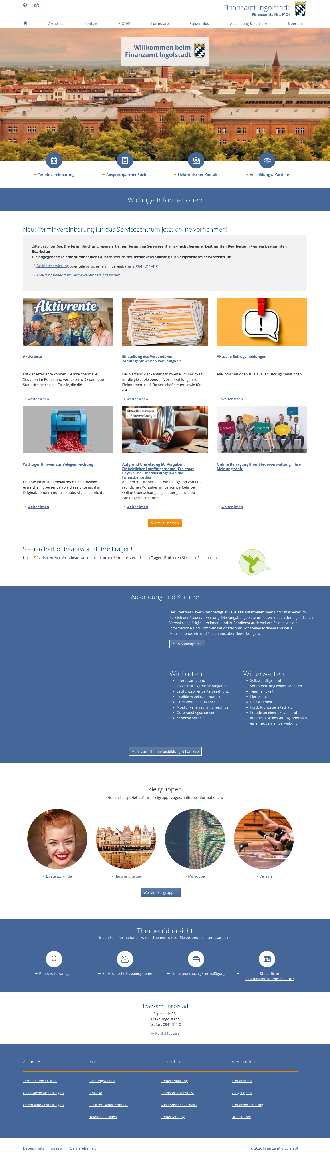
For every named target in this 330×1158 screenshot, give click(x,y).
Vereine (266, 876)
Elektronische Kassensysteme (127, 973)
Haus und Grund (128, 876)
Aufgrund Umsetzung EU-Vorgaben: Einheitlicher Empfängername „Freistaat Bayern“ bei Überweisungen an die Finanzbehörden (158, 471)
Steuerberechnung (247, 1104)
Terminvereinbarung (56, 174)
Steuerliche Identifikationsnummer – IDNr (269, 976)
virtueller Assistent (54, 557)
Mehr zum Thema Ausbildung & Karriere (165, 751)
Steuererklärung (174, 1080)
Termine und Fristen (40, 1080)
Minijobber (197, 876)
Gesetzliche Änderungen (43, 1092)
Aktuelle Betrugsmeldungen (241, 356)
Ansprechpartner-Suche (127, 174)
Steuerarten (242, 1080)
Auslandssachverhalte (179, 1104)
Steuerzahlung (173, 1116)
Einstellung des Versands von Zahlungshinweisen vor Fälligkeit (151, 358)
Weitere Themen (165, 523)
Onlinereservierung (52, 265)
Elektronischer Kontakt (198, 174)
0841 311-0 (172, 1024)
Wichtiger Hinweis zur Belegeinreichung (58, 464)
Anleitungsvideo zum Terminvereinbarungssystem (78, 275)
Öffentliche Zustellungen (43, 1104)
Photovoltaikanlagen (56, 973)
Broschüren (241, 1116)
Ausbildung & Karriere (269, 174)
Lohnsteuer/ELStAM (177, 1092)
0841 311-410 (147, 266)
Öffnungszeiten (102, 1080)
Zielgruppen (242, 1092)
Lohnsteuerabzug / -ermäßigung (198, 973)
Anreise (95, 1092)
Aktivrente (32, 356)
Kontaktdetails (167, 1033)
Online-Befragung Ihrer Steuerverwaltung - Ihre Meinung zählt (259, 466)
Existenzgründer (59, 876)
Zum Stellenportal (187, 643)
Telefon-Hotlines (103, 1116)
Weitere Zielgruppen (160, 892)
